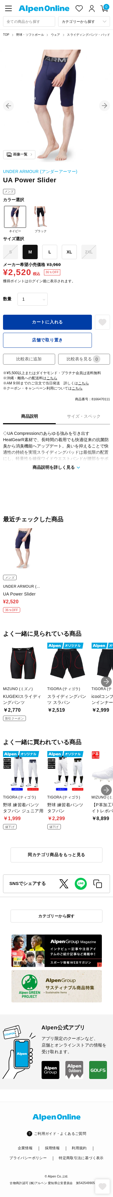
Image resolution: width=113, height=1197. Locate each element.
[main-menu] (8, 8)
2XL (89, 252)
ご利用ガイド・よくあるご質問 (60, 1134)
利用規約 (79, 1148)
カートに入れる (47, 322)
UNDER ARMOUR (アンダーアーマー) (40, 171)
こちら (51, 378)
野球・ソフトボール (30, 34)
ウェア (55, 34)
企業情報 (25, 1148)
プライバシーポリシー (28, 1158)
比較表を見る (83, 359)
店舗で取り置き (47, 340)
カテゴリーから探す (56, 916)
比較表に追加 (29, 358)
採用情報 (52, 1148)
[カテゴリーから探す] (84, 21)
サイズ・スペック (84, 416)
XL (69, 252)
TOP (6, 34)
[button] (8, 105)
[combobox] (29, 21)
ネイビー (15, 219)
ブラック (41, 219)
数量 (7, 298)
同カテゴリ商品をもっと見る (56, 854)
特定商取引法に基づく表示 (81, 1158)
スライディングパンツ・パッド (88, 34)
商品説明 (29, 416)
